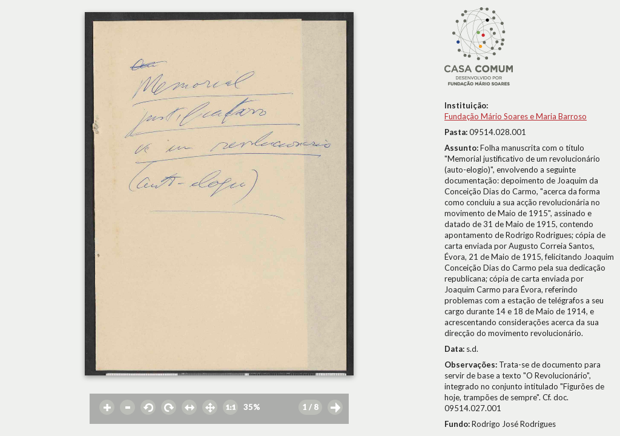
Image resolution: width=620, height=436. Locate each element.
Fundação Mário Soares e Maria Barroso (515, 116)
